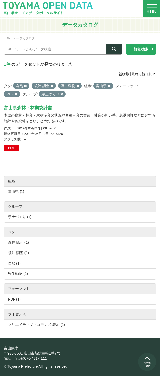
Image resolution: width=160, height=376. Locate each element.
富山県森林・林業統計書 (28, 107)
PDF (11, 148)
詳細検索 (141, 49)
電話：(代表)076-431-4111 (25, 358)
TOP (7, 38)
